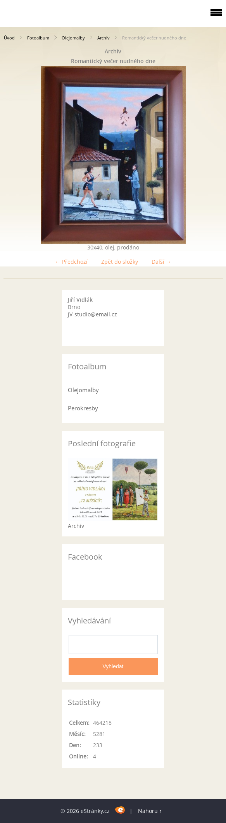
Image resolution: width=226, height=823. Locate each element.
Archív (103, 38)
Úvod (9, 38)
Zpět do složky (119, 261)
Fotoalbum (38, 38)
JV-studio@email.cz (92, 314)
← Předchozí (71, 261)
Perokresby (83, 408)
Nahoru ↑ (150, 810)
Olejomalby (73, 38)
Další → (161, 261)
